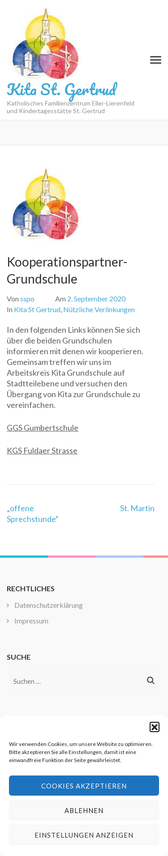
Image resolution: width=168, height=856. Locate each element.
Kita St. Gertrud (61, 89)
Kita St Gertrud (37, 309)
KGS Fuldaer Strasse (42, 450)
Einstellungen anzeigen (84, 835)
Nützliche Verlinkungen (99, 309)
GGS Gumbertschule (42, 427)
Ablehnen (84, 810)
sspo (27, 298)
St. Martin (137, 508)
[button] (154, 726)
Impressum (31, 620)
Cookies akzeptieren (84, 786)
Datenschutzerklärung (48, 605)
